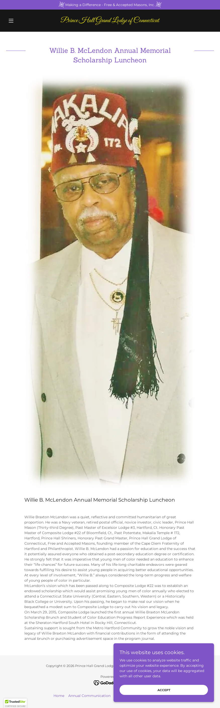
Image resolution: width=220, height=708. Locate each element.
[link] (110, 21)
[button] (21, 21)
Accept (163, 693)
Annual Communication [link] (89, 695)
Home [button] (58, 695)
